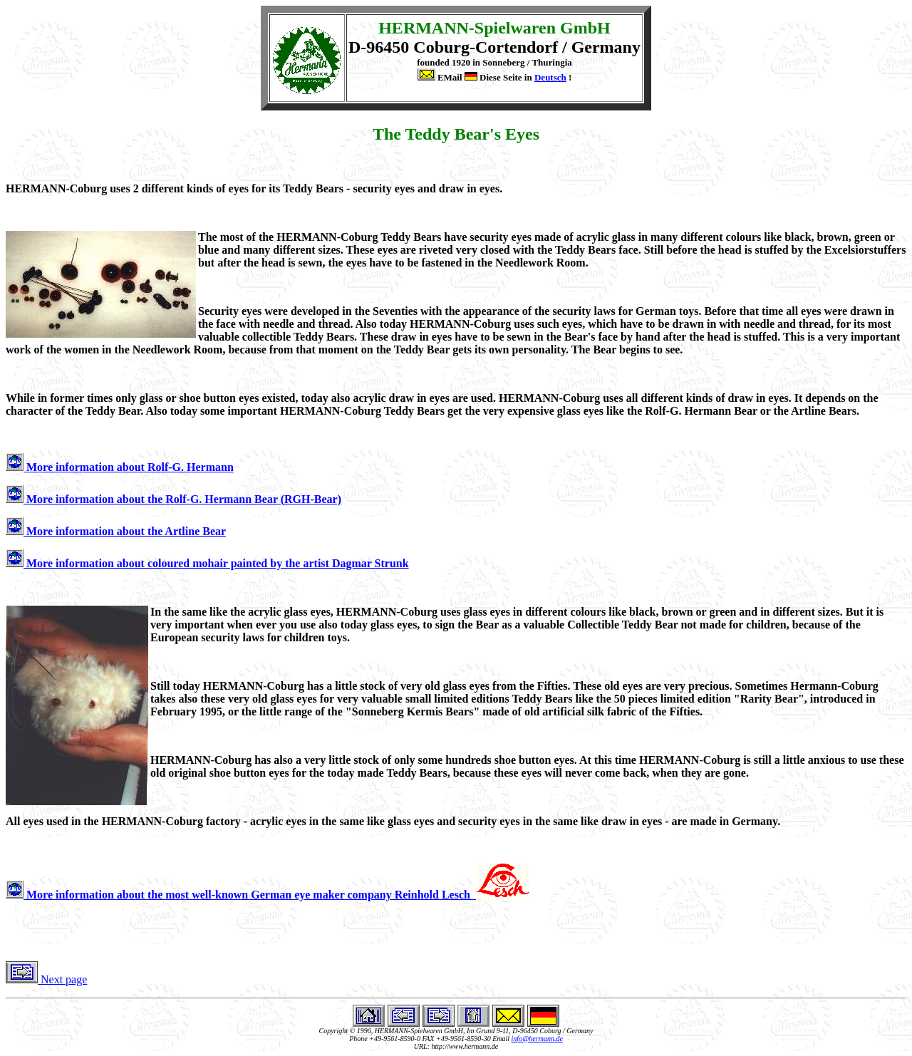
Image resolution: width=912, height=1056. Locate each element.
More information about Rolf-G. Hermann (120, 467)
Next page (46, 979)
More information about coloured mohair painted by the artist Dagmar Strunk (207, 563)
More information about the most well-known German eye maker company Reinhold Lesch (267, 895)
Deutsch (550, 77)
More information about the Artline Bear (116, 531)
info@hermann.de (537, 1038)
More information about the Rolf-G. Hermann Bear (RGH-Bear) (173, 499)
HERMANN (423, 28)
